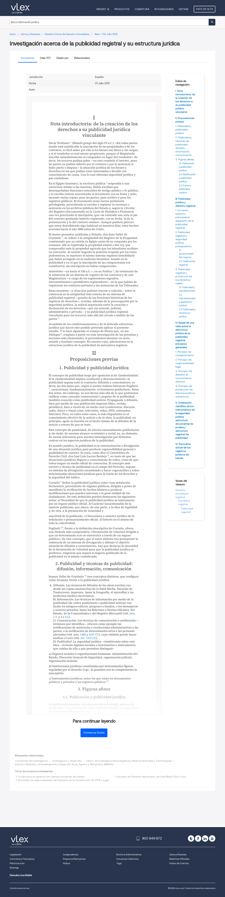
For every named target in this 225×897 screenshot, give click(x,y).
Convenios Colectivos (127, 859)
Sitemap (14, 867)
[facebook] (198, 838)
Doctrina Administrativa (128, 854)
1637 (91, 634)
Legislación (15, 854)
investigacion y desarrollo (67, 760)
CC (67, 617)
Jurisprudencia (70, 854)
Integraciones (164, 9)
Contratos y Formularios (22, 859)
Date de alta (204, 9)
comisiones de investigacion (31, 760)
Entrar (183, 9)
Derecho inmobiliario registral (182, 494)
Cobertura (142, 9)
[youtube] (212, 838)
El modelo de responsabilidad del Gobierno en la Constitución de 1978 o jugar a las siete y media (74, 780)
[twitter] (191, 838)
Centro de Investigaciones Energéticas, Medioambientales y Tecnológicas (129, 760)
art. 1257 (86, 638)
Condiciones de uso (19, 888)
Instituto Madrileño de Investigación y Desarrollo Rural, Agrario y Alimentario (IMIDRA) (64, 764)
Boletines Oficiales (179, 859)
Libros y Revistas (177, 854)
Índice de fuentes (179, 863)
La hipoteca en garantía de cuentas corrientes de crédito (51, 776)
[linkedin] (205, 838)
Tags (118, 863)
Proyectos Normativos (74, 859)
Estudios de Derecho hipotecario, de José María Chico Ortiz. (152, 776)
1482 (83, 634)
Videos (66, 863)
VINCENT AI (102, 9)
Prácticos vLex (17, 863)
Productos (121, 9)
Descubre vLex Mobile (21, 875)
